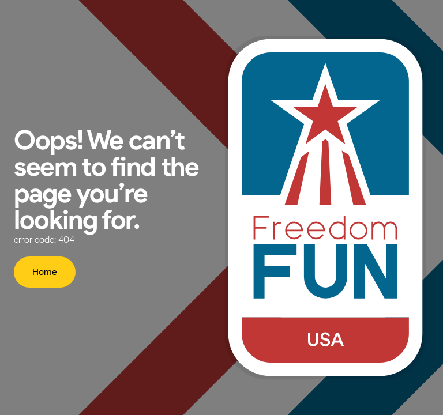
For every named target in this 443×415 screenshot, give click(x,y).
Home (44, 271)
